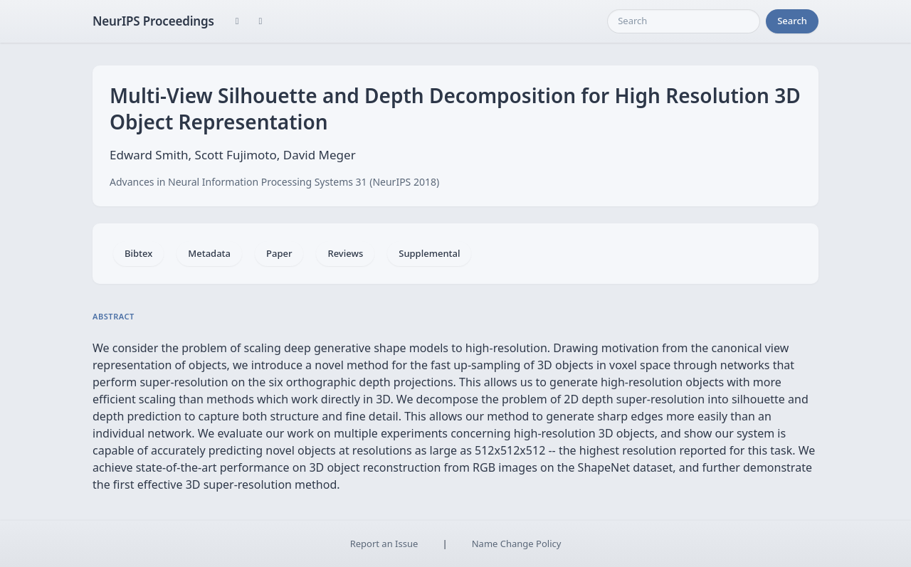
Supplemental (429, 253)
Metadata (209, 253)
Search (792, 20)
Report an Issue (384, 543)
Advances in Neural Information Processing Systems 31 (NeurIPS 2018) (274, 182)
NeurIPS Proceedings (153, 21)
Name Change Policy (517, 543)
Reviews (345, 253)
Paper (279, 253)
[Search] (683, 21)
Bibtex (138, 253)
